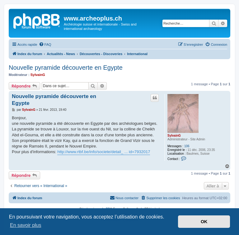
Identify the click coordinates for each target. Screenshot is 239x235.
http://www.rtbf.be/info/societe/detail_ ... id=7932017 (103, 151)
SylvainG (37, 75)
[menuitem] (45, 44)
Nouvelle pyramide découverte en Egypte (66, 67)
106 (187, 146)
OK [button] (204, 221)
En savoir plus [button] (25, 225)
